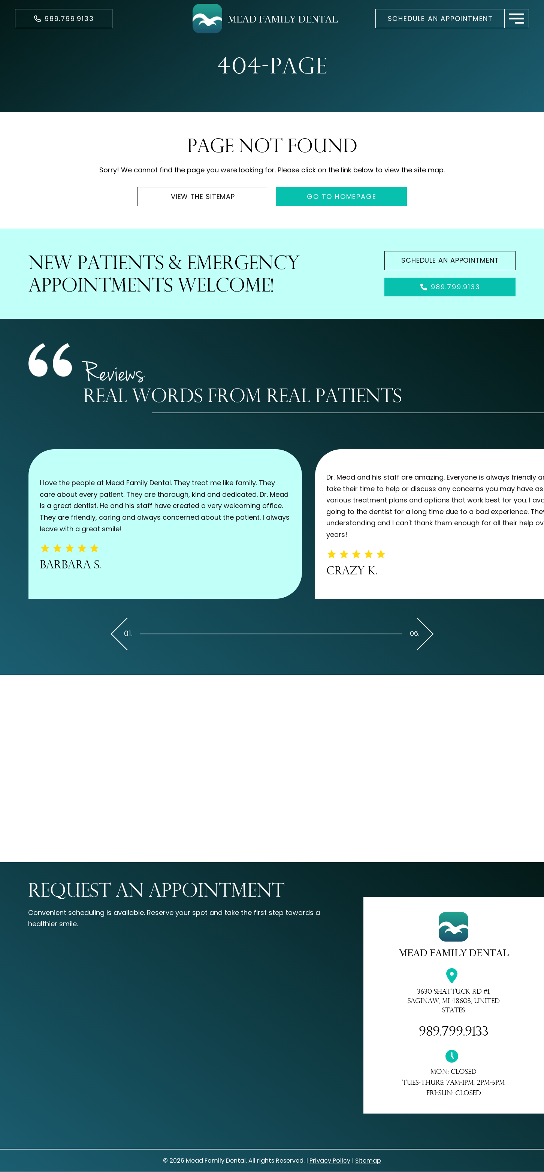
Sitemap (368, 1160)
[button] (517, 18)
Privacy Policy (329, 1160)
